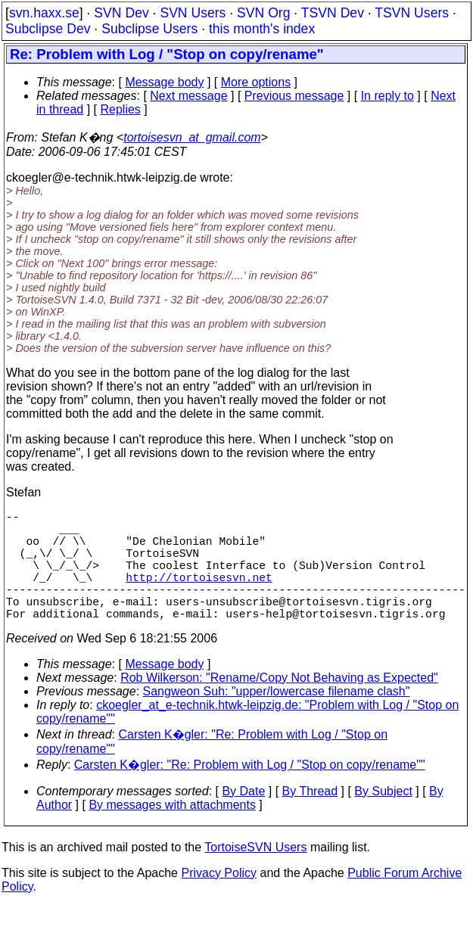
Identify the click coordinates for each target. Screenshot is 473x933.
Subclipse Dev (47, 28)
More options (256, 82)
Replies (121, 109)
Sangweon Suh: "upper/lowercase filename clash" (276, 718)
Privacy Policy (219, 900)
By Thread (310, 818)
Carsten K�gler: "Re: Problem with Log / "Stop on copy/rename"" (249, 791)
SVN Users (193, 12)
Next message (188, 95)
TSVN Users (412, 12)
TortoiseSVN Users (255, 874)
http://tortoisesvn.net (199, 594)
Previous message (294, 95)
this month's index (262, 28)
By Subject (383, 818)
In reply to (387, 95)
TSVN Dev (332, 12)
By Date (243, 818)
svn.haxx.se (44, 12)
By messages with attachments (172, 832)
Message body (164, 82)
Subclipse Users (149, 28)
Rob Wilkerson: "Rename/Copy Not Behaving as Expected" (279, 704)
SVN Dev (121, 12)
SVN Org (263, 12)
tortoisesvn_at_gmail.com (191, 137)
